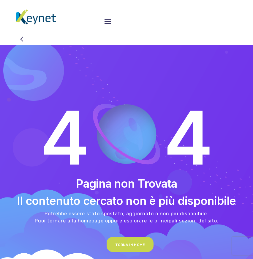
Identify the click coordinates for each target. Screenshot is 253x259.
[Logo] (36, 17)
